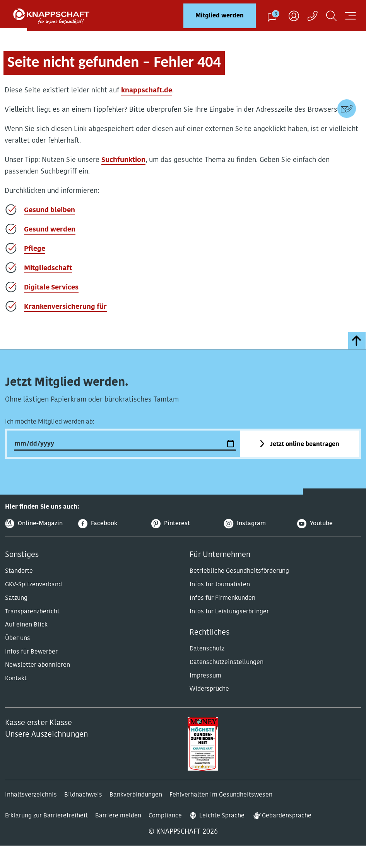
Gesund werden (49, 229)
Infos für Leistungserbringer (229, 612)
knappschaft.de (146, 90)
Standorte (19, 571)
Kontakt (16, 679)
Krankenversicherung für (65, 307)
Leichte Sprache (222, 816)
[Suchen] (331, 15)
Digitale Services (51, 287)
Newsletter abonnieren (37, 665)
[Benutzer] (294, 15)
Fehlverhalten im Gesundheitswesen (220, 795)
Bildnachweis (83, 795)
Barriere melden (118, 816)
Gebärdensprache (286, 816)
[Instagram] (256, 524)
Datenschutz (207, 649)
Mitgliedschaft (48, 268)
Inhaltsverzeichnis (31, 795)
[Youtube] (329, 524)
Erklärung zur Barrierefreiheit (46, 816)
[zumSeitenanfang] (357, 340)
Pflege (34, 249)
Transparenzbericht (32, 612)
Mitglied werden (219, 16)
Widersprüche (209, 689)
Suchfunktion (123, 160)
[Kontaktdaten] (346, 108)
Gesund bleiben (49, 210)
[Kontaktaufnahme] (313, 15)
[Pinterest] (183, 524)
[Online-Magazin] (37, 524)
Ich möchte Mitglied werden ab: (49, 422)
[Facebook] (110, 524)
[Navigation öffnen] (350, 15)
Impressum (205, 676)
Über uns (17, 638)
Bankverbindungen (135, 795)
